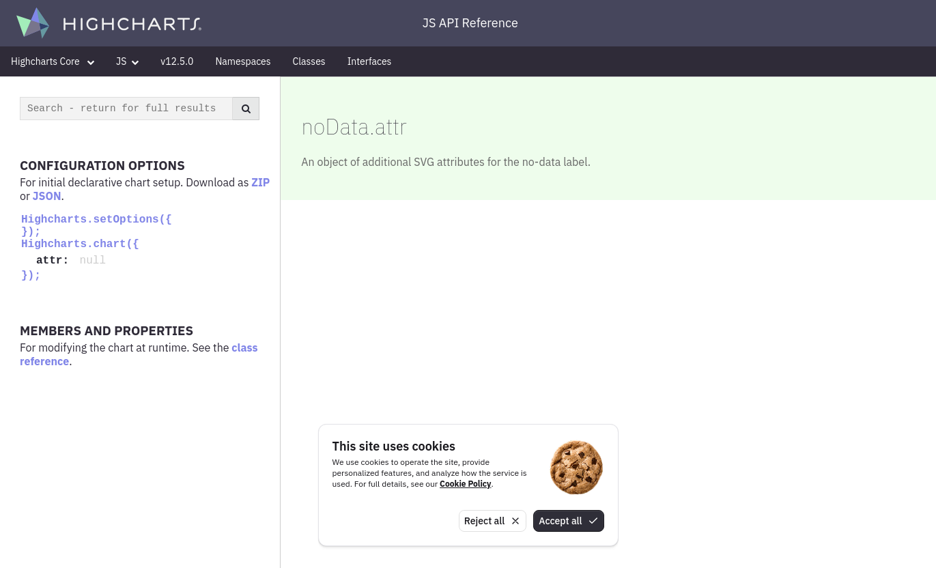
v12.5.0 (176, 61)
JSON (47, 196)
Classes (309, 61)
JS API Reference (470, 23)
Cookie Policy (465, 484)
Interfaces (370, 61)
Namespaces (242, 61)
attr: (56, 261)
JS (127, 61)
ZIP (260, 182)
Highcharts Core (52, 61)
